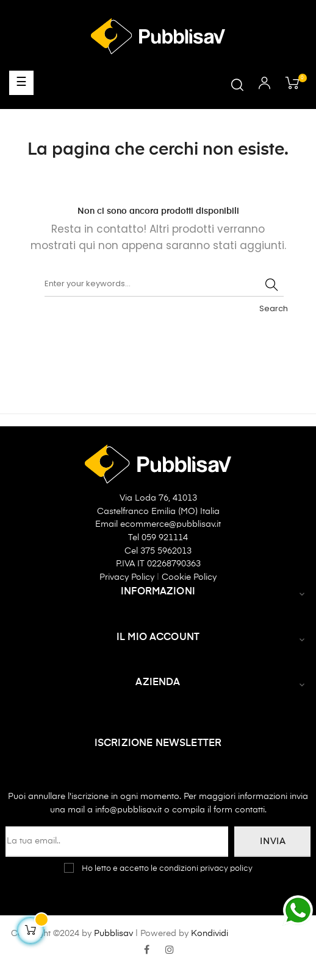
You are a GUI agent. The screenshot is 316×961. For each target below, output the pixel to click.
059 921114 (165, 537)
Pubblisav (113, 933)
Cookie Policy (189, 577)
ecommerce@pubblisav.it (170, 524)
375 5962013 (166, 551)
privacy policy (226, 869)
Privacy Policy (128, 577)
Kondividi (209, 933)
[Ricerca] (164, 284)
